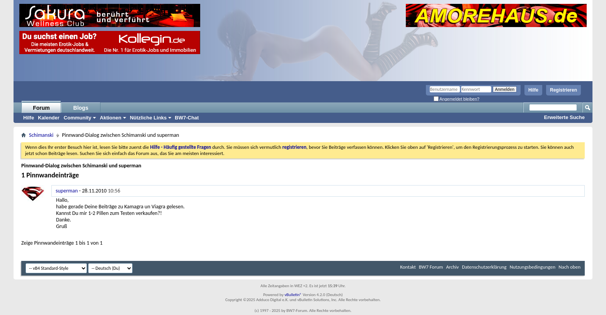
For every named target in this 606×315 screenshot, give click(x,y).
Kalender (49, 118)
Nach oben (569, 267)
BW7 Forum (431, 267)
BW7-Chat (187, 118)
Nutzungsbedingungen (533, 267)
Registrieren (563, 90)
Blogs (81, 108)
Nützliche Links (148, 118)
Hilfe (533, 90)
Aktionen (110, 118)
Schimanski (41, 135)
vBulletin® (293, 294)
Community (78, 118)
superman (67, 190)
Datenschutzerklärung (484, 267)
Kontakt (408, 267)
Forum (41, 108)
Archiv (452, 267)
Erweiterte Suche (564, 117)
